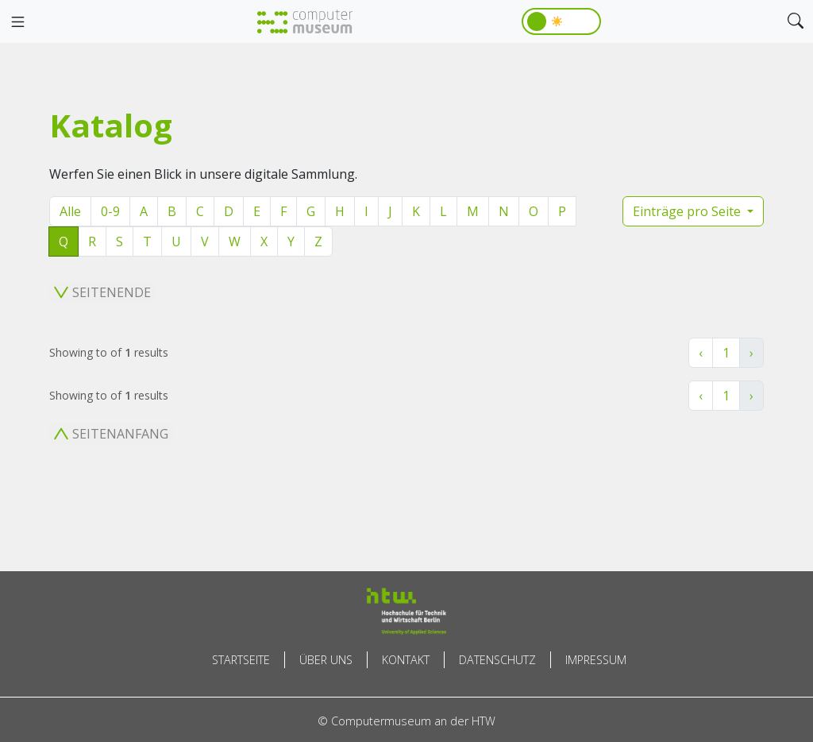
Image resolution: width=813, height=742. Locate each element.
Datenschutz (497, 659)
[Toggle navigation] (17, 22)
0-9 (110, 211)
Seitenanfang (111, 433)
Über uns (326, 659)
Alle (70, 211)
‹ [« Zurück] (701, 352)
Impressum (595, 659)
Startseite (241, 659)
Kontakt (406, 659)
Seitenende (102, 292)
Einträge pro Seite (688, 211)
